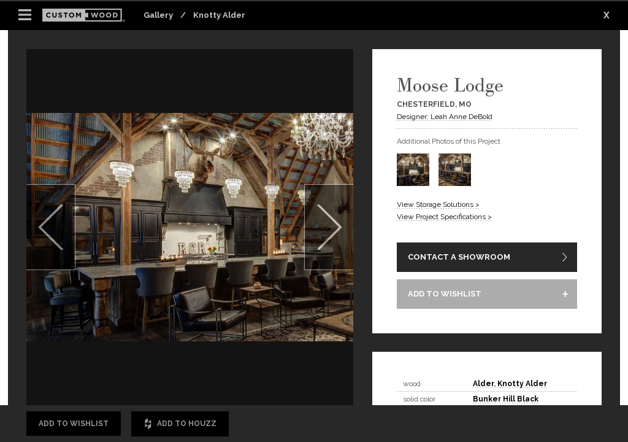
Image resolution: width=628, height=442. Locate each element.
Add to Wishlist (74, 423)
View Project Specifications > (444, 216)
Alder (483, 383)
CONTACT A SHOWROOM (459, 257)
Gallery (158, 15)
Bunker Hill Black (505, 399)
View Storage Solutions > (438, 204)
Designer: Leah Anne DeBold (444, 116)
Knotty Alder (219, 15)
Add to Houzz (180, 424)
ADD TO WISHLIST (444, 293)
